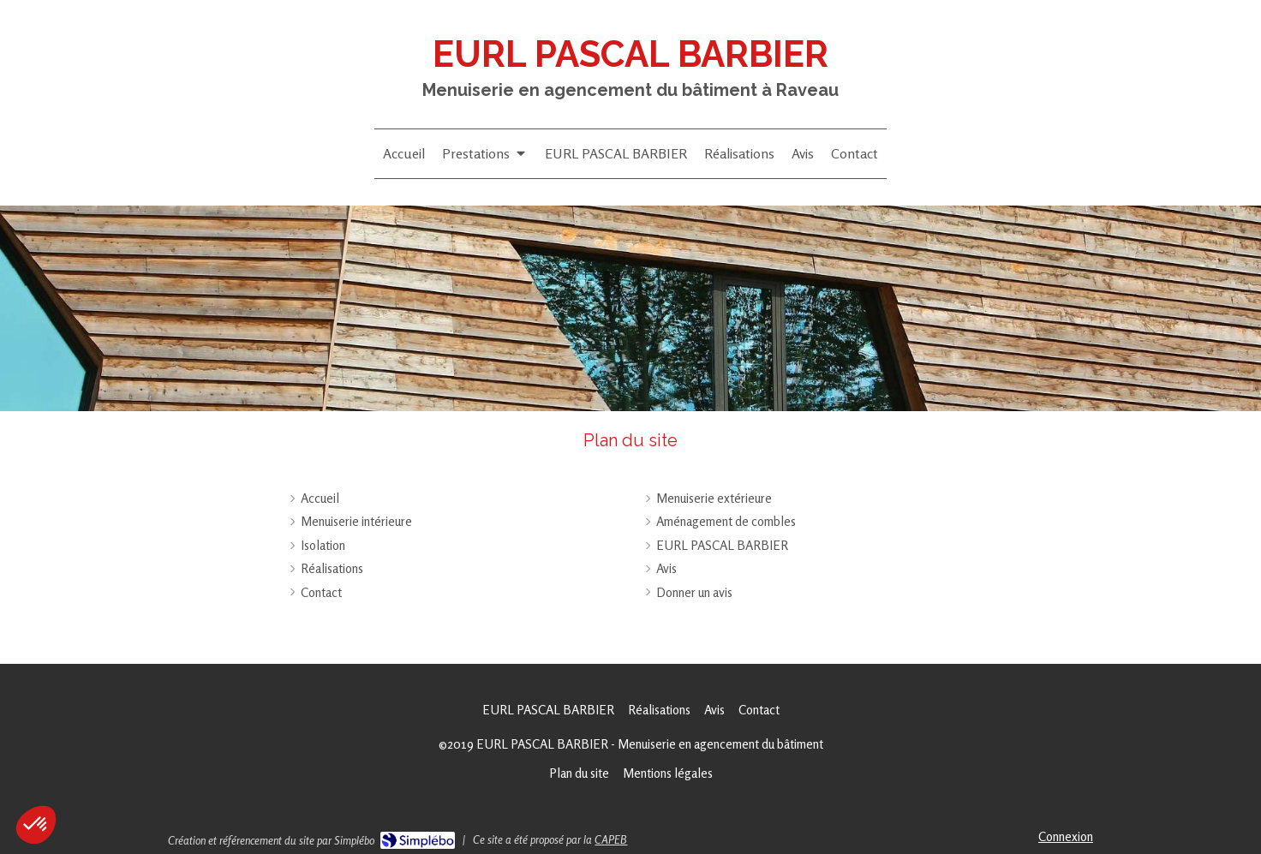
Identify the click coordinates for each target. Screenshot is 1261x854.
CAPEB (611, 839)
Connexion (1065, 836)
